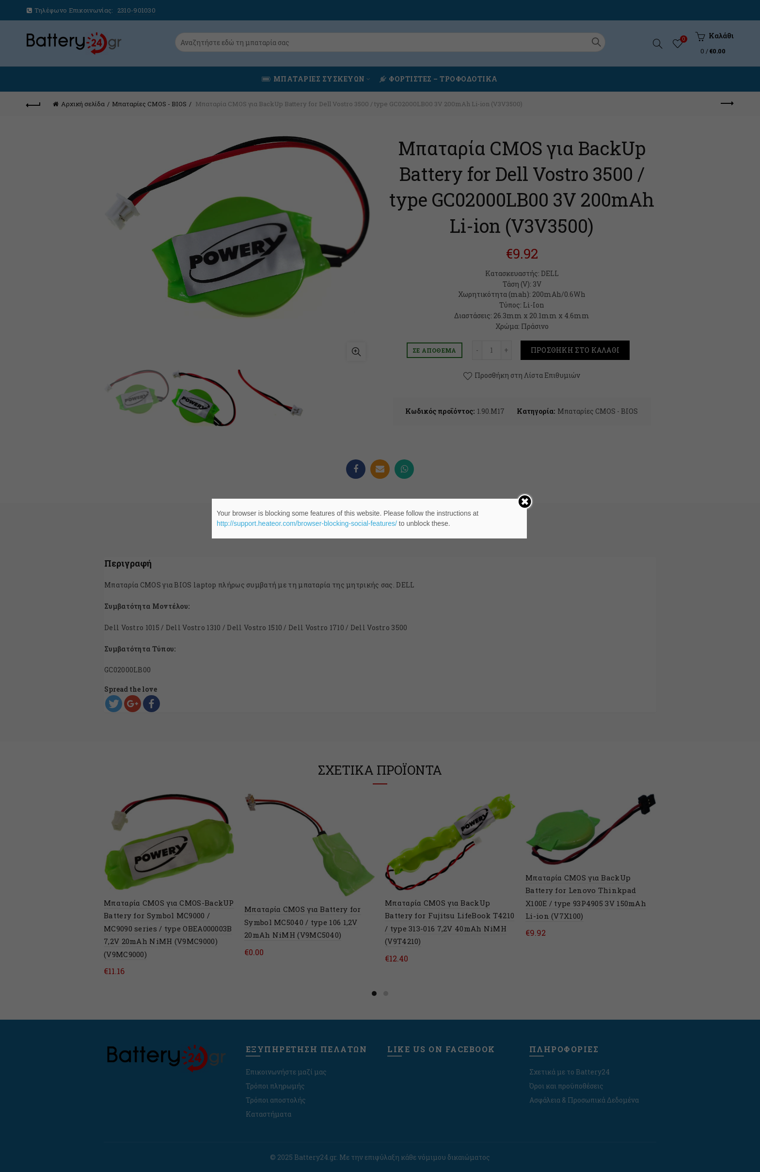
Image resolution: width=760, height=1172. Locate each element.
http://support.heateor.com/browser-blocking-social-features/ (307, 523)
